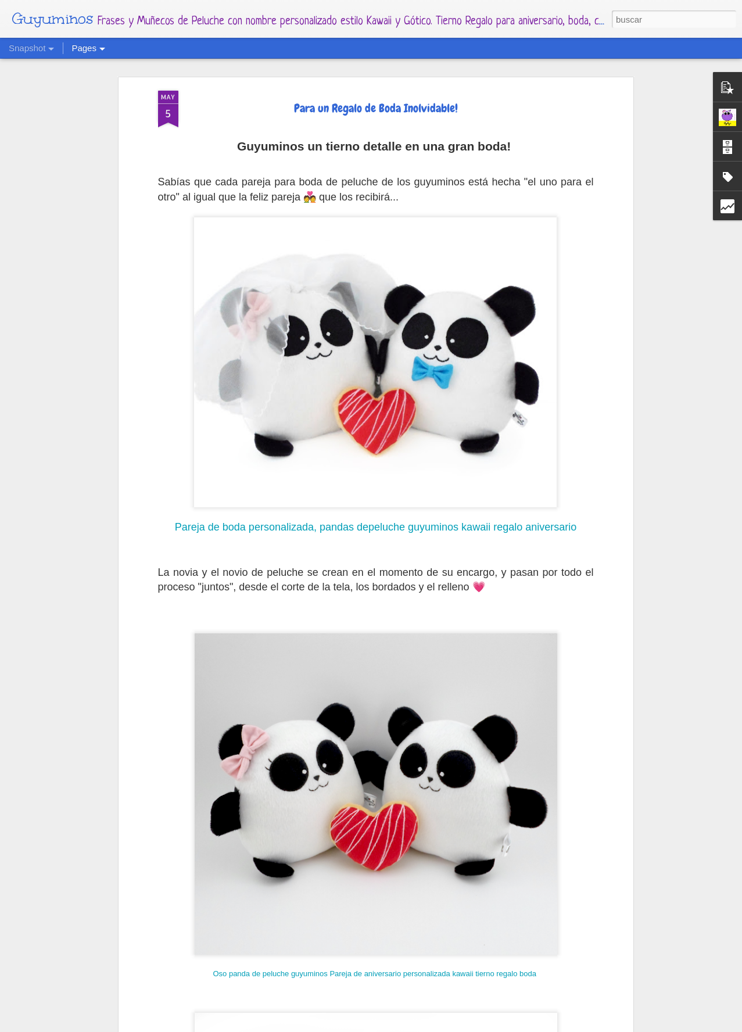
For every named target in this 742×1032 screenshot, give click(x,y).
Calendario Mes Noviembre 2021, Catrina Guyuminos (529, 996)
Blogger (442, 1025)
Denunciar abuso (485, 1025)
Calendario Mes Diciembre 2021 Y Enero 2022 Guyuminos (255, 990)
